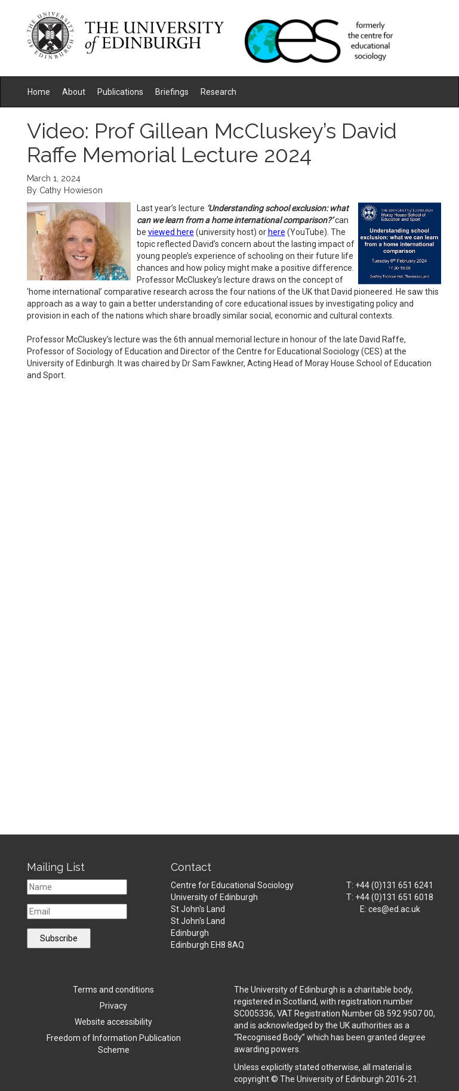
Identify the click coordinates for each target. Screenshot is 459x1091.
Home (38, 92)
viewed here (171, 232)
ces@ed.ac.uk (394, 909)
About (73, 92)
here (276, 232)
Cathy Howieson (71, 190)
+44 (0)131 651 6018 (394, 897)
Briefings (172, 92)
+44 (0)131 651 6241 (394, 885)
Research (218, 92)
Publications (120, 92)
